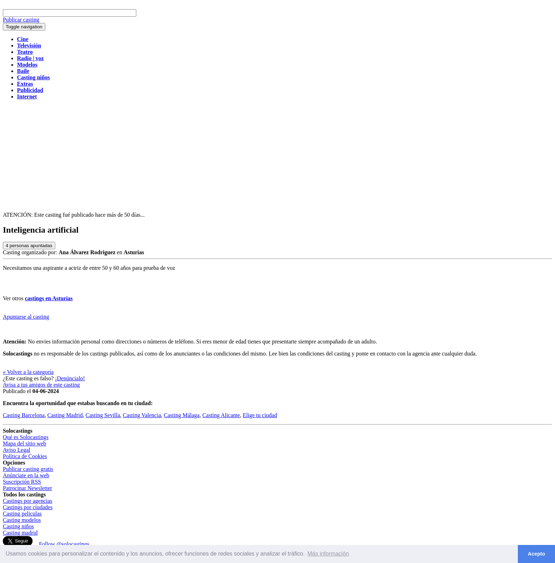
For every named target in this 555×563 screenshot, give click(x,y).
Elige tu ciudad (260, 415)
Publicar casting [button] (21, 20)
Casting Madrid (65, 415)
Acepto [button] (536, 554)
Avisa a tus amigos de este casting (41, 385)
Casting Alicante (221, 415)
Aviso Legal (16, 450)
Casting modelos (22, 520)
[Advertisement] (277, 155)
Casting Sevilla (103, 415)
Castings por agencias (27, 501)
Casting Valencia (142, 415)
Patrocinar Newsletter (27, 488)
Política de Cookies (25, 456)
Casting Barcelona (24, 415)
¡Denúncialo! (70, 378)
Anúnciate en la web (26, 475)
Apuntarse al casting (26, 317)
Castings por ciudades (27, 507)
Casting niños (18, 526)
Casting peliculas (22, 514)
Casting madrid (20, 533)
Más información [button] (328, 554)
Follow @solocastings (64, 544)
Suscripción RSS (22, 482)
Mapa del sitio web (24, 443)
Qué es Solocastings (25, 437)
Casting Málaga (182, 415)
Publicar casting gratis (28, 469)
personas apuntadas (29, 245)
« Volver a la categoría (28, 372)
